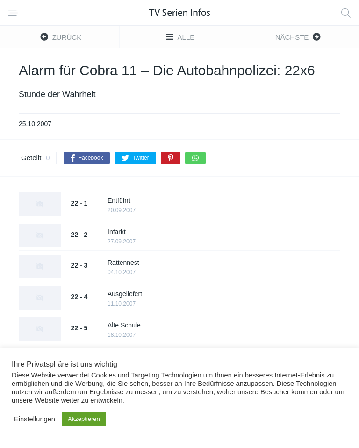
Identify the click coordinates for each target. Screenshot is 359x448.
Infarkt (117, 231)
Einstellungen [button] (34, 419)
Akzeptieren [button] (84, 418)
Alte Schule (124, 325)
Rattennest (123, 262)
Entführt (119, 200)
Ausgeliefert (125, 294)
